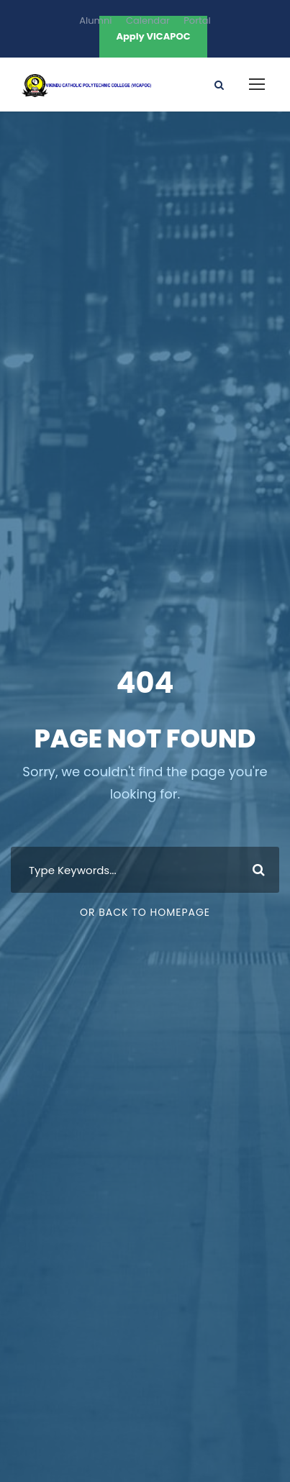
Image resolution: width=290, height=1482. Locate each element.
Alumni (95, 20)
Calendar (148, 20)
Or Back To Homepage (145, 912)
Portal (196, 20)
